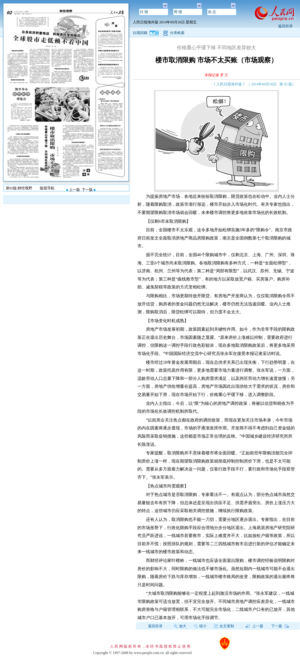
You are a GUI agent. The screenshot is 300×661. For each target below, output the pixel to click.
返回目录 (285, 26)
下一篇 (280, 626)
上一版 (73, 190)
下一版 (89, 190)
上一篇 (254, 626)
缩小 (200, 626)
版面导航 (47, 188)
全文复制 (224, 626)
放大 (180, 626)
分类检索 (177, 33)
